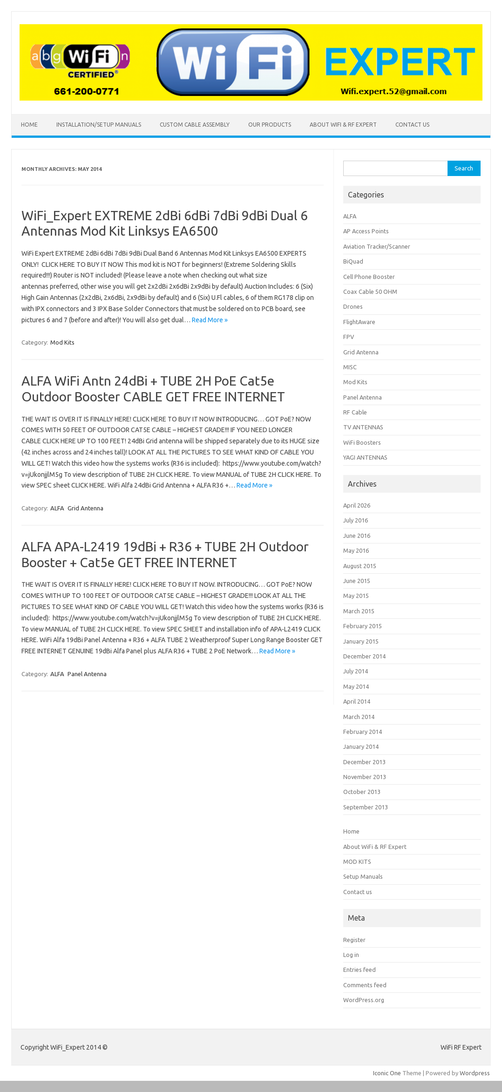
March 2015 (358, 611)
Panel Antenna (87, 674)
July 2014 (355, 671)
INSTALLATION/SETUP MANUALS (98, 125)
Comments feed (365, 985)
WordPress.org (363, 1000)
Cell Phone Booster (369, 276)
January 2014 (361, 746)
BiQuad (353, 261)
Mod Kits (62, 342)
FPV (348, 336)
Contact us (412, 125)
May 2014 (356, 686)
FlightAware (359, 322)
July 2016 (355, 520)
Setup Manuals (363, 876)
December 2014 (364, 656)
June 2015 (356, 580)
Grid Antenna (85, 508)
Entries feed (359, 969)
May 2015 (356, 595)
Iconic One (387, 1073)
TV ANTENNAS (363, 427)
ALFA (57, 508)
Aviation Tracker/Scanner (376, 246)
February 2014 (362, 731)
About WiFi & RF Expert (343, 125)
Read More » (210, 320)
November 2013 (364, 776)
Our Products (269, 125)
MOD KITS (357, 861)
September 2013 (365, 807)
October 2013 (361, 791)
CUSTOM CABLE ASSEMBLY (195, 125)
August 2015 (359, 566)
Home (29, 125)
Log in (351, 954)
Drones (353, 306)
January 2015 (361, 641)
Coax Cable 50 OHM (370, 291)
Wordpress (475, 1073)
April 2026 (356, 505)
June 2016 (356, 535)
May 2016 (356, 550)
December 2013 (364, 762)
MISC (350, 367)
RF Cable (355, 412)
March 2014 (358, 716)
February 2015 (362, 626)
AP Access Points (366, 231)
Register (354, 939)
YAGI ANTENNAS (365, 457)
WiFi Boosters (362, 442)
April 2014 (356, 701)
